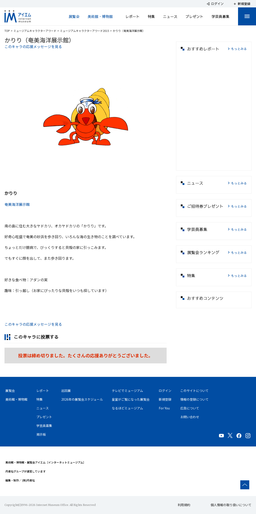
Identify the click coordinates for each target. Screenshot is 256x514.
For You (164, 408)
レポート (132, 16)
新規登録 (165, 399)
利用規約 (184, 505)
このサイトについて (194, 390)
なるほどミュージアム (127, 408)
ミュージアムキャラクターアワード (34, 31)
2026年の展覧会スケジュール (82, 399)
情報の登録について (194, 399)
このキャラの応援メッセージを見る (33, 46)
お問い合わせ (189, 417)
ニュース (170, 16)
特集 (151, 16)
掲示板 (41, 434)
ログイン (165, 390)
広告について (189, 408)
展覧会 (74, 16)
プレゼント (194, 16)
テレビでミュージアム (127, 390)
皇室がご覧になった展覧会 (131, 399)
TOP (7, 31)
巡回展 (66, 390)
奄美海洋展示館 (17, 204)
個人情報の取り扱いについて (231, 505)
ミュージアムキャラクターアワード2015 (84, 31)
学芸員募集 (221, 16)
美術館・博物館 (100, 16)
